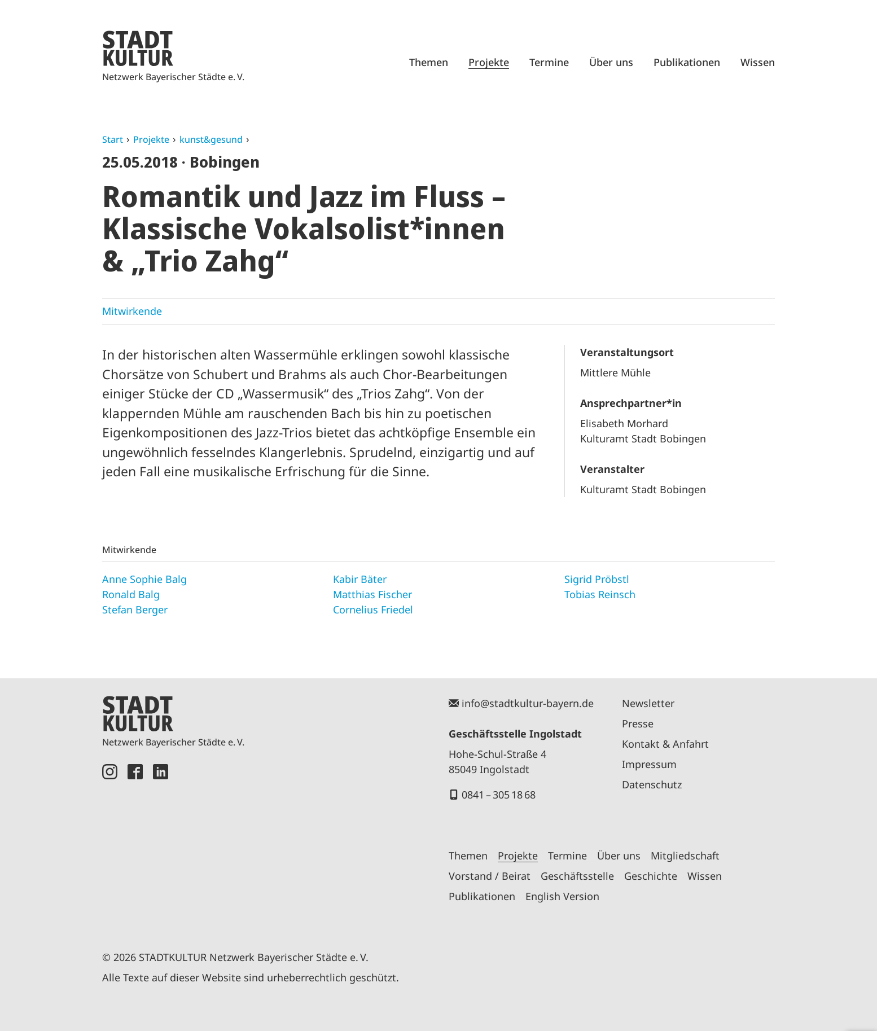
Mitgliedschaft (685, 855)
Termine (549, 62)
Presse (638, 723)
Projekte (488, 62)
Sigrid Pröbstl (596, 579)
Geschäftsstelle (577, 876)
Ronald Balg (131, 594)
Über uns (611, 62)
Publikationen (687, 62)
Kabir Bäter (360, 579)
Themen (428, 62)
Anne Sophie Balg (144, 579)
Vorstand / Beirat (489, 876)
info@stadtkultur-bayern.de (528, 703)
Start (112, 139)
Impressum (649, 764)
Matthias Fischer (372, 594)
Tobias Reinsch (599, 594)
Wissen (757, 62)
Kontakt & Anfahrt (665, 744)
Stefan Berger (135, 609)
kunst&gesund (211, 139)
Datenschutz (652, 784)
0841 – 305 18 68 (499, 794)
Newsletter (648, 703)
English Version (562, 896)
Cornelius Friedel (373, 609)
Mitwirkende (132, 311)
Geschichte (650, 876)
